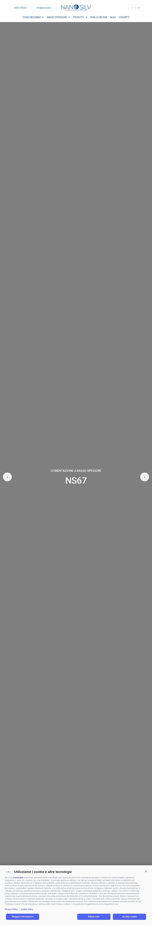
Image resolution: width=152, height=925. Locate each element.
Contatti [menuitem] (124, 17)
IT (133, 7)
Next (144, 477)
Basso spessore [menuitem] (57, 17)
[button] (146, 871)
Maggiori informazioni (22, 916)
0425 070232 (20, 8)
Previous (7, 477)
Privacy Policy (11, 909)
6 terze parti (18, 878)
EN (138, 7)
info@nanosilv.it (44, 8)
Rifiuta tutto (94, 916)
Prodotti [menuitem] (78, 17)
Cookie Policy (27, 909)
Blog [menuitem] (113, 17)
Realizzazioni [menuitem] (98, 17)
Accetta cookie (129, 916)
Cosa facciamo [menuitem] (32, 17)
